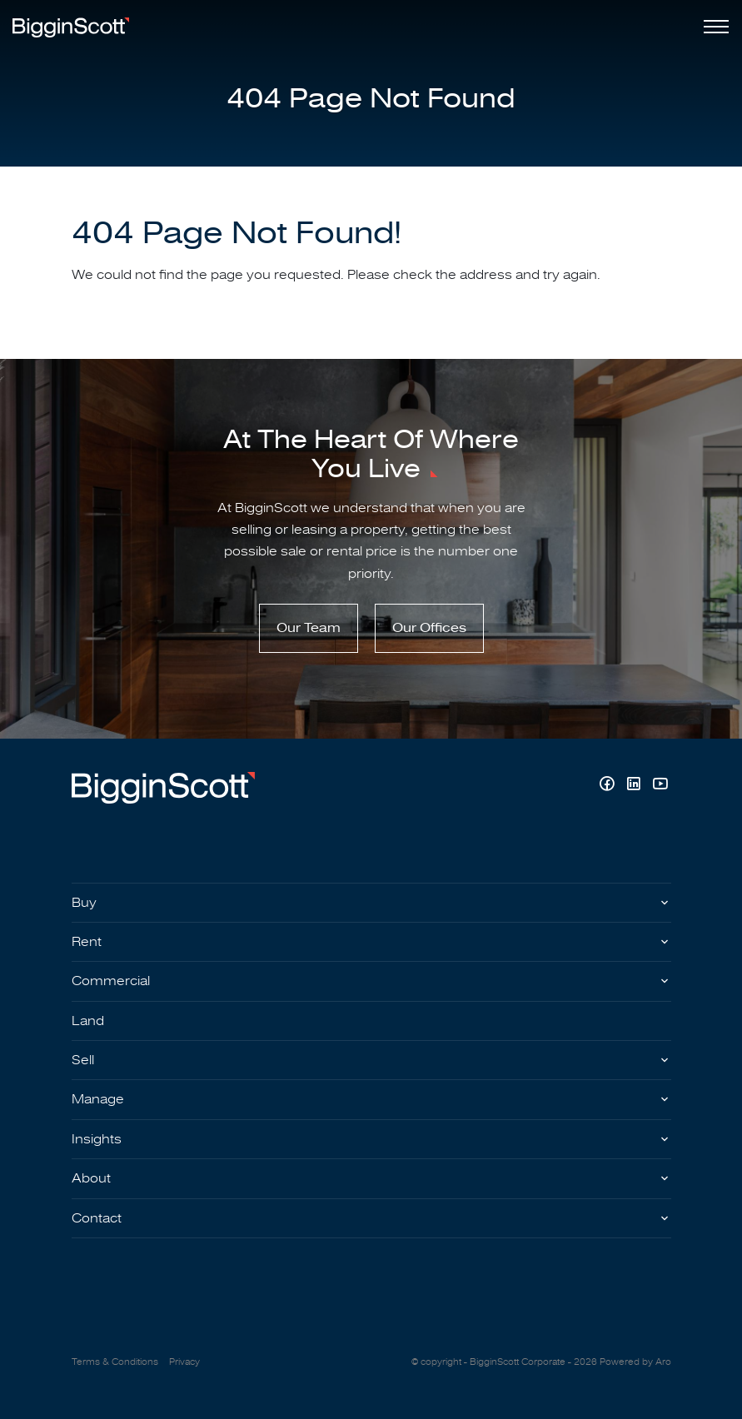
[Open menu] (713, 26)
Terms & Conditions (115, 1362)
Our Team (308, 627)
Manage (98, 1099)
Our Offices (429, 627)
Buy (84, 902)
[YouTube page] (660, 785)
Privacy (184, 1362)
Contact (97, 1218)
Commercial (111, 980)
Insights (97, 1139)
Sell (83, 1060)
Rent (87, 941)
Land (88, 1020)
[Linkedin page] (635, 785)
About (91, 1178)
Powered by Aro (635, 1362)
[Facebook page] (608, 785)
